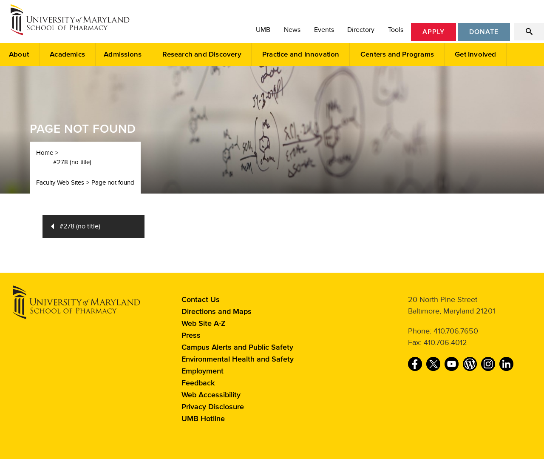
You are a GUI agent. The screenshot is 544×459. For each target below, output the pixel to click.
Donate (484, 32)
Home (44, 152)
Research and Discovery (201, 54)
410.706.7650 (456, 331)
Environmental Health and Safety (237, 359)
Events (324, 30)
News (292, 30)
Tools (395, 30)
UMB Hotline (203, 419)
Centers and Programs (397, 54)
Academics (67, 54)
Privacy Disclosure (212, 407)
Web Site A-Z (203, 324)
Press (191, 335)
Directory (360, 30)
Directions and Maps (216, 312)
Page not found (112, 182)
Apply (433, 32)
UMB (263, 30)
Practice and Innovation (301, 54)
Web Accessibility (211, 395)
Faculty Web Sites (60, 182)
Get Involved (475, 54)
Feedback (198, 383)
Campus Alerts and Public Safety (237, 347)
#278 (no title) (72, 162)
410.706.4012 (445, 342)
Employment (202, 371)
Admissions (123, 54)
